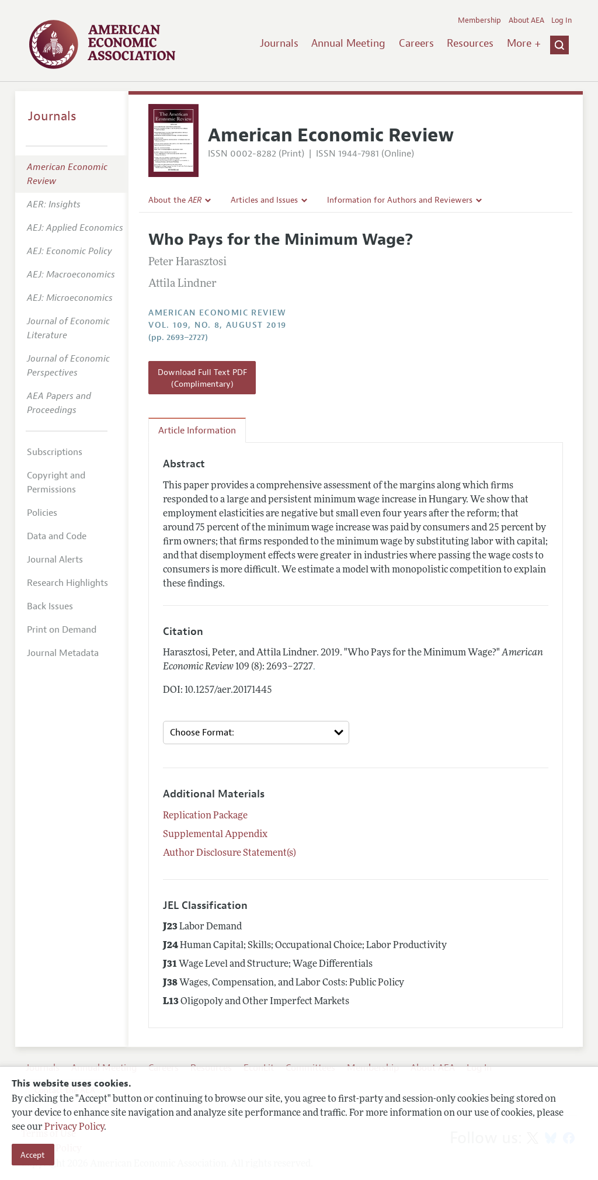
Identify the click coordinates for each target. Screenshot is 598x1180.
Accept (32, 1155)
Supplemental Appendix (215, 834)
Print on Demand (61, 630)
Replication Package (205, 816)
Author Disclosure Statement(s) (229, 853)
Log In (561, 20)
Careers (416, 43)
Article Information (197, 430)
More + (524, 43)
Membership (479, 20)
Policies (42, 513)
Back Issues (50, 606)
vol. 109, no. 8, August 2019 (217, 325)
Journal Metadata (63, 653)
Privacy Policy (74, 1127)
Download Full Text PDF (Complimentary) (202, 378)
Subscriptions (54, 452)
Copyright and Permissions (56, 482)
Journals (279, 43)
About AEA (526, 20)
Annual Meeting (348, 43)
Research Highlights (67, 583)
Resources (470, 43)
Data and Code (56, 536)
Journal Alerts (55, 559)
